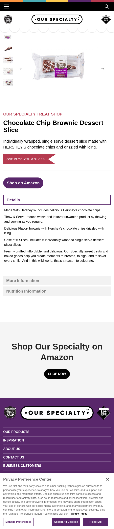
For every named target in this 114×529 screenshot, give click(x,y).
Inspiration (13, 440)
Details (13, 200)
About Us (11, 449)
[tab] (57, 200)
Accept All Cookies (66, 521)
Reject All (95, 521)
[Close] (107, 479)
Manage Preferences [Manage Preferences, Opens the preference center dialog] (18, 521)
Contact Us (13, 457)
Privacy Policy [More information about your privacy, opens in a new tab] (78, 513)
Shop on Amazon (23, 183)
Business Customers (22, 465)
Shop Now (57, 374)
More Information (22, 280)
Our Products (16, 432)
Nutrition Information (26, 291)
